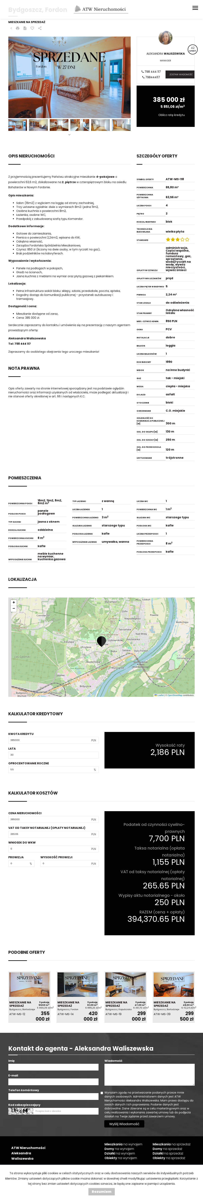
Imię (11, 1061)
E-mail (13, 1075)
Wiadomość (113, 1061)
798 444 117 (151, 72)
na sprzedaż (172, 1144)
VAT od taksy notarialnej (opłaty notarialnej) (46, 828)
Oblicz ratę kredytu (171, 115)
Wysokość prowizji (56, 857)
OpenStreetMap (175, 695)
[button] (101, 641)
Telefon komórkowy (23, 1090)
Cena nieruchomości (24, 813)
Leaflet (159, 695)
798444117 (151, 77)
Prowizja (16, 857)
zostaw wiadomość (181, 74)
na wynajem (123, 1144)
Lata (12, 749)
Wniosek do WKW (22, 843)
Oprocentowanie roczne (28, 763)
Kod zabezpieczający (24, 1105)
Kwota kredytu (21, 734)
